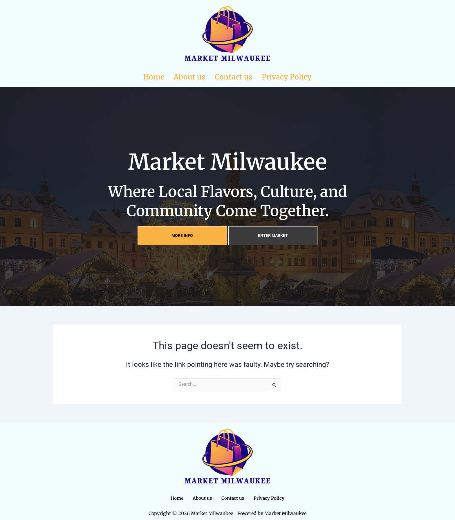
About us (189, 76)
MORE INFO (182, 235)
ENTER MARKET (273, 235)
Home (153, 76)
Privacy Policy (287, 76)
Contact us (233, 76)
